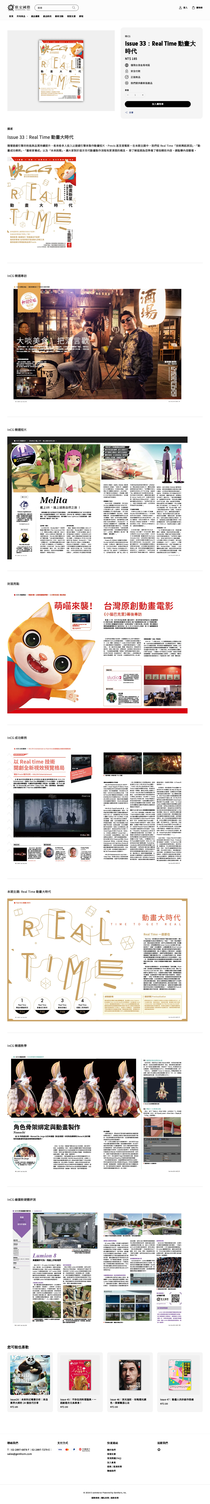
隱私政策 (105, 1497)
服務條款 (95, 1497)
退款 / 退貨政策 (114, 1466)
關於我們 (111, 1449)
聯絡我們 (111, 1470)
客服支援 (71, 16)
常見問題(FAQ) (114, 1458)
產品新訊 (47, 16)
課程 (81, 16)
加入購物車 (158, 103)
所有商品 (21, 16)
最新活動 (59, 16)
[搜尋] (73, 8)
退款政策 (115, 1497)
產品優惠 (35, 16)
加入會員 (111, 1462)
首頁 (11, 16)
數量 (127, 90)
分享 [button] (129, 112)
